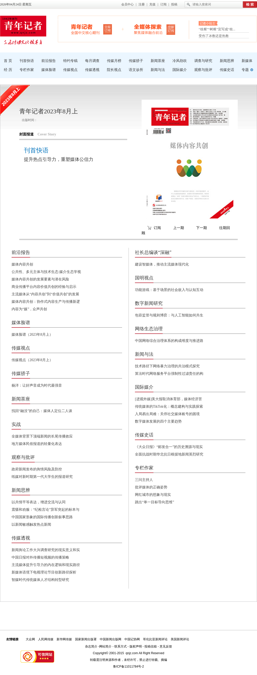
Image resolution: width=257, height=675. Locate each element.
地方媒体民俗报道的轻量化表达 (37, 444)
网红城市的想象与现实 (153, 495)
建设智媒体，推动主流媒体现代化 (162, 264)
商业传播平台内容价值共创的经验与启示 (44, 287)
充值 (152, 4)
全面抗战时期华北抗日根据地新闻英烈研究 (169, 454)
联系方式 (120, 646)
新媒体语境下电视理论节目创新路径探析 (44, 572)
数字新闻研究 (149, 303)
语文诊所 (136, 70)
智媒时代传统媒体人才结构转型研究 (40, 580)
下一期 (201, 228)
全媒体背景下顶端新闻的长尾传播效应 (42, 436)
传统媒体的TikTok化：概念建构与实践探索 (169, 406)
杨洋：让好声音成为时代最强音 (37, 385)
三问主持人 (144, 480)
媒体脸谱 (48, 70)
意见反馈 (166, 646)
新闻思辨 (227, 61)
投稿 (174, 4)
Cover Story (47, 134)
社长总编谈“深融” (153, 252)
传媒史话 (227, 70)
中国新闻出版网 (110, 639)
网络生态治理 (149, 328)
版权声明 (136, 646)
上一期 (178, 228)
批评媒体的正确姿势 (151, 487)
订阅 (163, 4)
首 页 (8, 61)
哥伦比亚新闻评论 (155, 639)
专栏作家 (27, 70)
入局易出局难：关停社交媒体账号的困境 (167, 414)
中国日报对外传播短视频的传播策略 (40, 557)
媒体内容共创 (22, 264)
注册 (142, 4)
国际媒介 (179, 70)
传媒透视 (92, 70)
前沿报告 (48, 61)
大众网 (30, 639)
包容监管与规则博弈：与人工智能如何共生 (169, 315)
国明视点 (144, 277)
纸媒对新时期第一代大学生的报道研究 (42, 477)
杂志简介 (91, 646)
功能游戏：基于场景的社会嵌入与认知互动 (169, 290)
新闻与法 (158, 70)
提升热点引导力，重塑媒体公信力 (58, 159)
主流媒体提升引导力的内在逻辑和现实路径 (46, 565)
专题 (245, 70)
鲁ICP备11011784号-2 (128, 666)
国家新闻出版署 (86, 639)
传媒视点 (70, 70)
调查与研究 (203, 61)
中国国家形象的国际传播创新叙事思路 (42, 517)
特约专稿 (70, 61)
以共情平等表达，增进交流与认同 (39, 502)
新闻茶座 (158, 61)
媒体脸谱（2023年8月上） (32, 334)
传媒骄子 (136, 61)
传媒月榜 (114, 61)
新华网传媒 (64, 639)
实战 (16, 424)
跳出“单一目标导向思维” (154, 502)
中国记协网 (132, 639)
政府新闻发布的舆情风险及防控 (37, 469)
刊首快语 (27, 61)
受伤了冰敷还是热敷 (214, 36)
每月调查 (92, 61)
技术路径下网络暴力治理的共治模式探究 (167, 366)
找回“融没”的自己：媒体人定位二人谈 (42, 411)
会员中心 (127, 4)
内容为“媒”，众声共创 (29, 309)
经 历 (8, 70)
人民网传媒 (45, 639)
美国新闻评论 (180, 639)
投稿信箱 (150, 646)
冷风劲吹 (179, 61)
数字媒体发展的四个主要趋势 (158, 421)
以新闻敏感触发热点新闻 (31, 524)
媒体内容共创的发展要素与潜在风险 (40, 279)
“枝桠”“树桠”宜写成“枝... (217, 30)
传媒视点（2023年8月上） (32, 360)
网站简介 (105, 646)
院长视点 (114, 70)
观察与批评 (203, 70)
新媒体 (247, 61)
